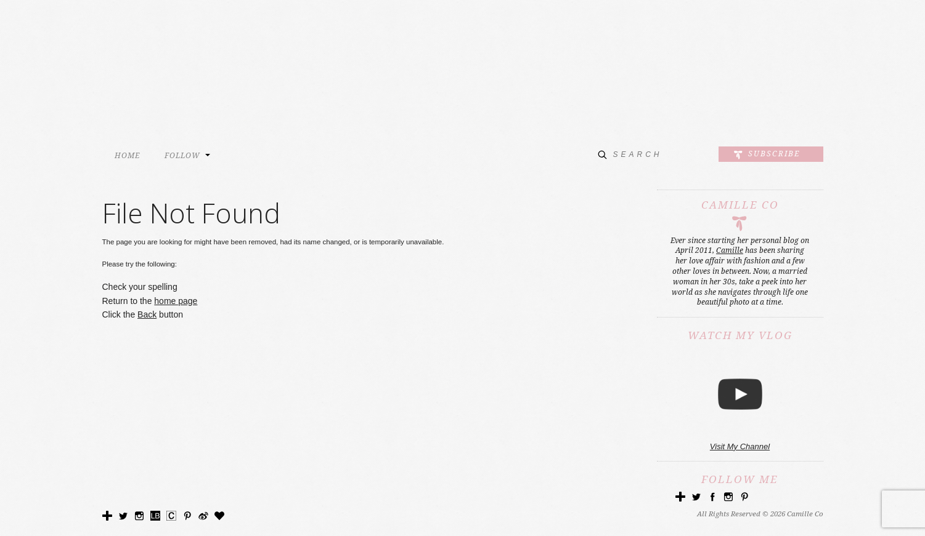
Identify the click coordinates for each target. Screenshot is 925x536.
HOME (127, 155)
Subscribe (774, 154)
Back (147, 314)
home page (175, 301)
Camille (729, 250)
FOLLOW (182, 155)
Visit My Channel (740, 446)
